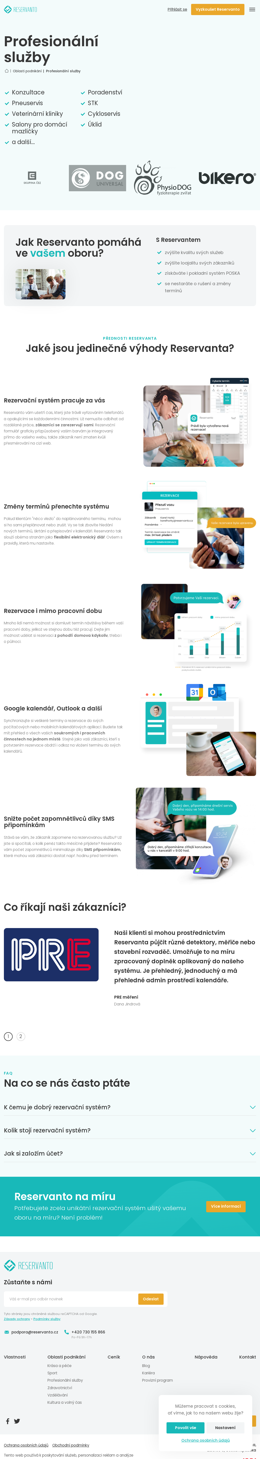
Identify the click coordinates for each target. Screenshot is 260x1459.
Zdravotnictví (59, 1387)
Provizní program (157, 1380)
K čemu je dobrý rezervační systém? (130, 1107)
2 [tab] (20, 1036)
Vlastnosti (15, 1357)
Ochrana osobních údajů (205, 1440)
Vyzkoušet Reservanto (218, 9)
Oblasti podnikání (66, 1357)
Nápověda (206, 1357)
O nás (148, 1357)
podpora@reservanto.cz (31, 1332)
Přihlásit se (177, 9)
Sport (52, 1373)
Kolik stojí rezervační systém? (130, 1130)
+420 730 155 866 (84, 1332)
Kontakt (247, 1357)
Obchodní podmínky (70, 1445)
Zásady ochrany (17, 1319)
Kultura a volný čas (64, 1402)
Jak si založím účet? (130, 1153)
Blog (146, 1365)
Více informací (226, 1206)
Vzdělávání (57, 1395)
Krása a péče (59, 1365)
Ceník (114, 1357)
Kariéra (148, 1373)
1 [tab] (8, 1036)
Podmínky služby (47, 1319)
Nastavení (225, 1427)
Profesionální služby (65, 1380)
